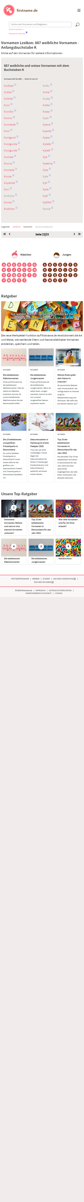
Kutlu (46, 86)
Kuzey (47, 99)
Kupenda (9, 183)
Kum (7, 105)
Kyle (45, 176)
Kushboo (9, 209)
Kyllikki (47, 202)
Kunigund (10, 137)
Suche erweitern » (16, 29)
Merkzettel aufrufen (18, 33)
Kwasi (46, 112)
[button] (79, 10)
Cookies (58, 593)
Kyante (47, 131)
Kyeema (48, 163)
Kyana (47, 125)
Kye (45, 157)
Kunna (8, 163)
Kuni (7, 131)
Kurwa (8, 202)
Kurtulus (9, 196)
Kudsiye (9, 86)
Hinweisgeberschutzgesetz (38, 593)
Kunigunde (11, 150)
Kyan (46, 118)
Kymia (47, 209)
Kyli (45, 183)
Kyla (45, 170)
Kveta (46, 105)
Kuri (7, 189)
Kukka (8, 92)
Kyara (46, 137)
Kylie (46, 189)
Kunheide (10, 125)
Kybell (47, 150)
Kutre (46, 92)
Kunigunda (11, 144)
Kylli (45, 196)
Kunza (8, 176)
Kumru (8, 118)
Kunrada (9, 170)
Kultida (8, 99)
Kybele (47, 144)
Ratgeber (9, 296)
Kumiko (9, 112)
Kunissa (9, 157)
